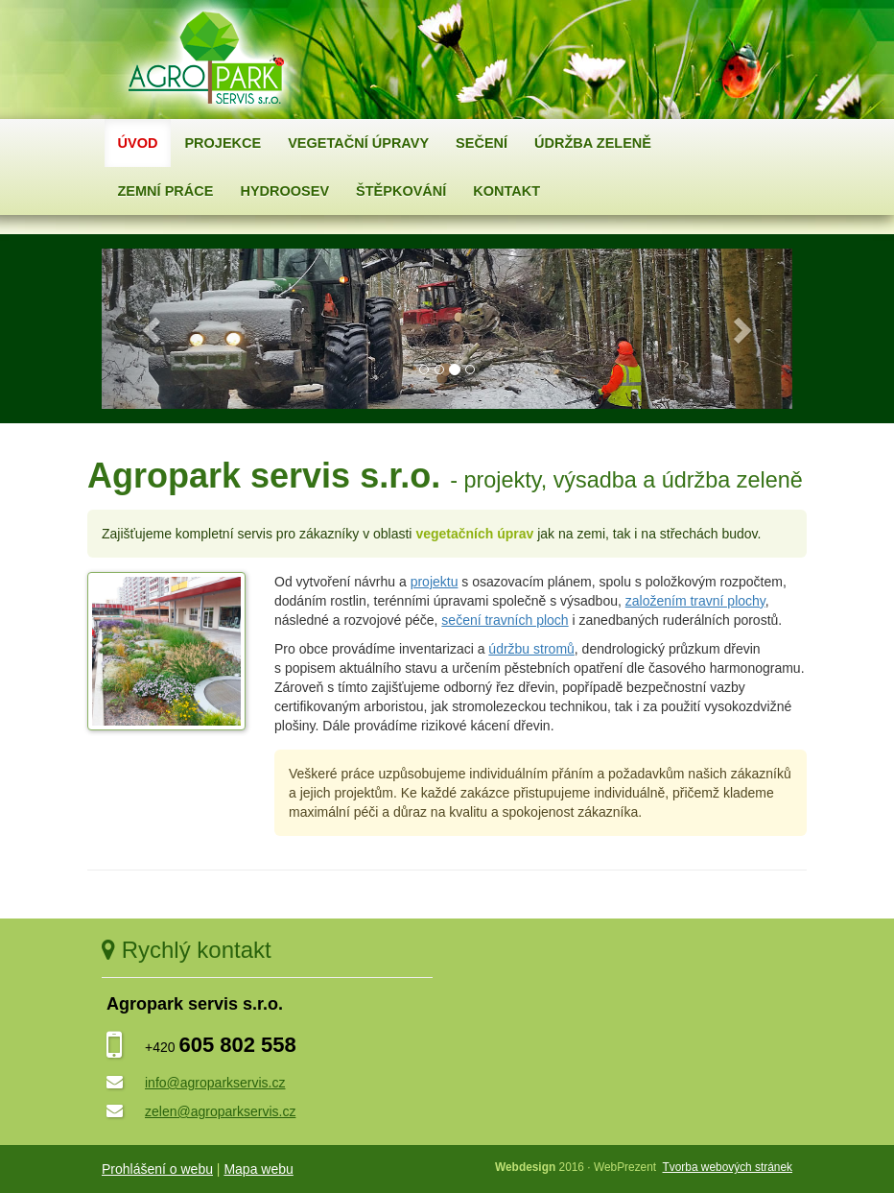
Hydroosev (284, 191)
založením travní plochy (695, 600)
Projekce (222, 143)
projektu (435, 581)
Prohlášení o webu (157, 1169)
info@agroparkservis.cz (215, 1082)
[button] (153, 329)
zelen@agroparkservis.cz (220, 1111)
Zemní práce (166, 191)
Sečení (481, 143)
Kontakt (506, 191)
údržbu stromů (531, 648)
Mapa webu (258, 1169)
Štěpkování (401, 191)
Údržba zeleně (592, 143)
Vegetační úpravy (358, 143)
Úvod (138, 143)
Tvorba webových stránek (727, 1167)
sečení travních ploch (504, 620)
